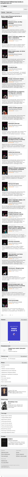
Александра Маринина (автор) (7, 432)
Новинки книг (4, 460)
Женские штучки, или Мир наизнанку (15, 22)
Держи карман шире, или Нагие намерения (16, 52)
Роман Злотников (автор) (6, 425)
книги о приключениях (6, 381)
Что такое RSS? (4, 462)
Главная (3, 12)
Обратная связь (4, 452)
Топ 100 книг (4, 358)
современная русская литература (8, 370)
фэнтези (3, 366)
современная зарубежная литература (9, 374)
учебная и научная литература (8, 368)
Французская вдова (13, 183)
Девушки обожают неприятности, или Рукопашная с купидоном (17, 168)
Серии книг (9, 12)
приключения (4, 379)
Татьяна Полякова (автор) (6, 426)
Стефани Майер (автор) (6, 417)
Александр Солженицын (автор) (8, 430)
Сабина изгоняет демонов (15, 107)
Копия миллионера (13, 300)
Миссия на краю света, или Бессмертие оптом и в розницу (16, 139)
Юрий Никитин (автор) (6, 419)
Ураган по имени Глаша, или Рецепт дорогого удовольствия (16, 227)
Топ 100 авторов (11, 358)
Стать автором (4, 456)
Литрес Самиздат (20, 454)
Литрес (17, 452)
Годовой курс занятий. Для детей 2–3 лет (16, 349)
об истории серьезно (5, 378)
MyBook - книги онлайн (21, 456)
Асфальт (10, 438)
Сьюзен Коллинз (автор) (6, 423)
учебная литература (12, 351)
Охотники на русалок (14, 241)
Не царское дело (12, 67)
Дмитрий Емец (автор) (6, 428)
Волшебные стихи (13, 401)
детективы (3, 376)
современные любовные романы (8, 372)
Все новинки (24, 319)
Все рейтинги (24, 356)
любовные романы (5, 365)
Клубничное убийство (14, 152)
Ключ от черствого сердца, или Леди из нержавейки (16, 37)
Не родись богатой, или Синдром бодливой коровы (15, 213)
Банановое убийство (13, 123)
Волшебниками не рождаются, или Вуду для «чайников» (16, 92)
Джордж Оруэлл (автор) (6, 415)
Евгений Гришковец (13, 440)
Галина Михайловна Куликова (15, 24)
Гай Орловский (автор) (6, 421)
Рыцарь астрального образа (16, 78)
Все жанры (24, 362)
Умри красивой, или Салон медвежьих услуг (15, 255)
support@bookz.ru (5, 466)
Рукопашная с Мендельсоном (16, 268)
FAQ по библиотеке (5, 454)
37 (10, 315)
